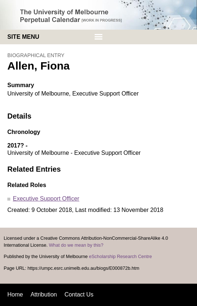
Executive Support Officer (46, 198)
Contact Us (79, 294)
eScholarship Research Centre (120, 256)
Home (15, 294)
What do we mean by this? (76, 245)
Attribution (43, 294)
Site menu (23, 37)
